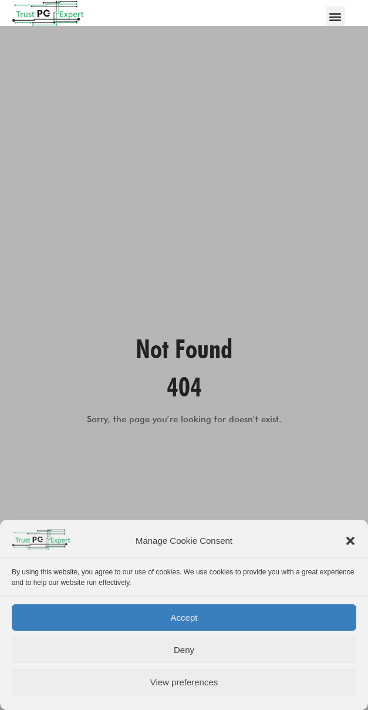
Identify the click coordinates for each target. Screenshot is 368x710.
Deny (184, 650)
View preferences (184, 682)
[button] (350, 541)
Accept (184, 617)
